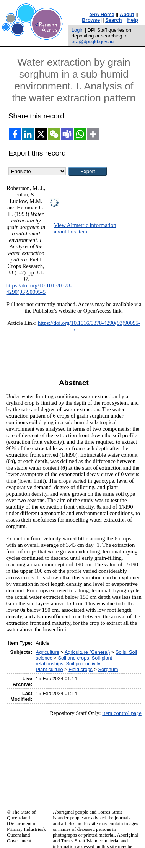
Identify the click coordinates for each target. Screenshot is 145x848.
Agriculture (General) (87, 652)
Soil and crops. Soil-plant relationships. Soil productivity (74, 660)
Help (132, 20)
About (127, 14)
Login (77, 30)
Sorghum (108, 669)
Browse (91, 20)
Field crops (80, 669)
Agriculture (47, 652)
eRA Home (102, 14)
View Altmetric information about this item (85, 228)
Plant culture (49, 669)
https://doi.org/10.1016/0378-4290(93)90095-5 (39, 288)
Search (113, 20)
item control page (122, 713)
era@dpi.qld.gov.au (93, 41)
